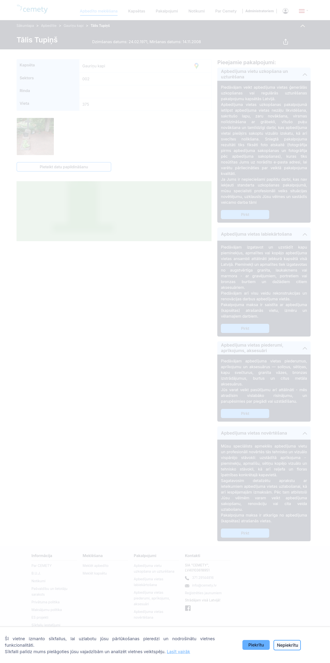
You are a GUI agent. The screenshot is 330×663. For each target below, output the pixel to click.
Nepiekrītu (287, 645)
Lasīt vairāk (178, 651)
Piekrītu (256, 644)
